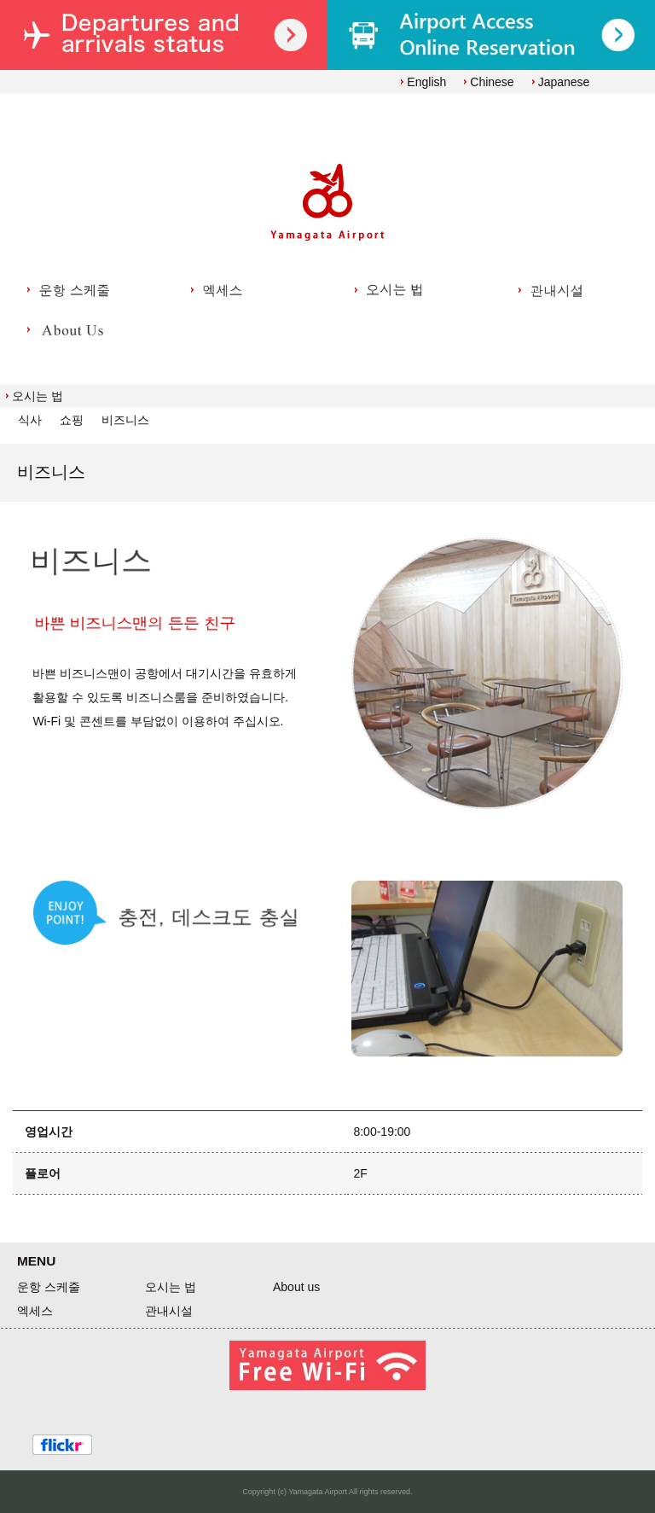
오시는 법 (37, 396)
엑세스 (35, 1311)
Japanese (564, 82)
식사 (30, 420)
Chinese (491, 82)
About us (296, 1287)
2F (360, 1173)
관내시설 (169, 1311)
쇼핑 (72, 420)
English (426, 82)
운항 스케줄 (48, 1287)
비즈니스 (125, 420)
